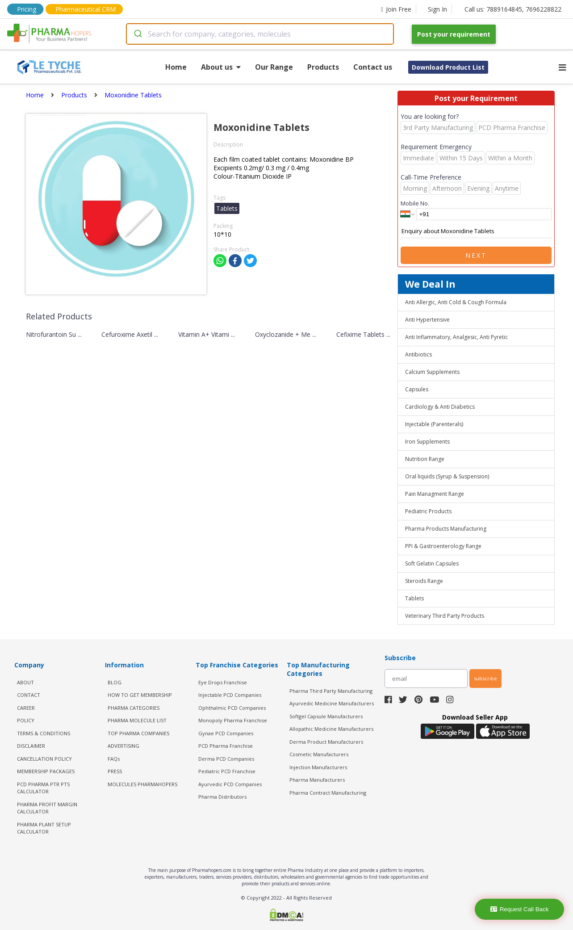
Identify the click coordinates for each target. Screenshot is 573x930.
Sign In (437, 9)
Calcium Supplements (432, 372)
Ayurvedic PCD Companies (230, 784)
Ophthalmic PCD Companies (232, 707)
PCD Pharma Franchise (225, 745)
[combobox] (260, 34)
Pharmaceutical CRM (85, 9)
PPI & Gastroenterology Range (443, 546)
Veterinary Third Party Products (444, 616)
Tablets (414, 598)
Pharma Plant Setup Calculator (44, 828)
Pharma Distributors (222, 796)
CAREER (26, 707)
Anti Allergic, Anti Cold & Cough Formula (455, 302)
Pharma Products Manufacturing (445, 528)
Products (323, 67)
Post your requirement (453, 34)
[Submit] (137, 34)
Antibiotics (418, 354)
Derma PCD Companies (226, 758)
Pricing (26, 9)
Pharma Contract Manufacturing (327, 792)
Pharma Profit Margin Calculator (47, 808)
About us (221, 67)
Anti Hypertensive (427, 319)
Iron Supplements (427, 441)
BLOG (114, 682)
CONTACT (28, 694)
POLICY (25, 720)
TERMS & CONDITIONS (43, 733)
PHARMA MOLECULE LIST (137, 720)
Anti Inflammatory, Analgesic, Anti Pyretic (456, 337)
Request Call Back (519, 909)
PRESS (115, 771)
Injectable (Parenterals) (434, 424)
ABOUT (25, 682)
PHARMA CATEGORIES (133, 707)
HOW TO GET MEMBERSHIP (140, 694)
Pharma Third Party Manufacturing (330, 690)
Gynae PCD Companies (225, 733)
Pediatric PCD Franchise (226, 771)
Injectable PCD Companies (229, 694)
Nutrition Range (424, 459)
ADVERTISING (123, 745)
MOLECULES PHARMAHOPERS (142, 784)
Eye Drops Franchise (222, 682)
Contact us (372, 67)
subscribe (485, 678)
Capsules (416, 389)
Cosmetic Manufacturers (318, 754)
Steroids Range (424, 581)
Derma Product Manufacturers (326, 741)
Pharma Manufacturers (317, 779)
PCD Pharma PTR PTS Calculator (43, 788)
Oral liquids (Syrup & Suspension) (447, 476)
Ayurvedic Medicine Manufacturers (331, 703)
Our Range (274, 67)
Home (176, 67)
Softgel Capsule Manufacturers (326, 716)
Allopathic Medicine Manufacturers (331, 728)
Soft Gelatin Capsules (432, 563)
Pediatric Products (428, 511)
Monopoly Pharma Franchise (232, 720)
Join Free (396, 9)
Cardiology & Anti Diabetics (440, 407)
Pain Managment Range (434, 494)
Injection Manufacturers (318, 767)
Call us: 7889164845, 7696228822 (512, 9)
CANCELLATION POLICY (44, 758)
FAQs (114, 758)
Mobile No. (415, 203)
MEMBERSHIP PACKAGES (46, 771)
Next (476, 255)
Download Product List (448, 67)
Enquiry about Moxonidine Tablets (476, 231)
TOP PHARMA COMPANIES (138, 733)
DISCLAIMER (31, 745)
